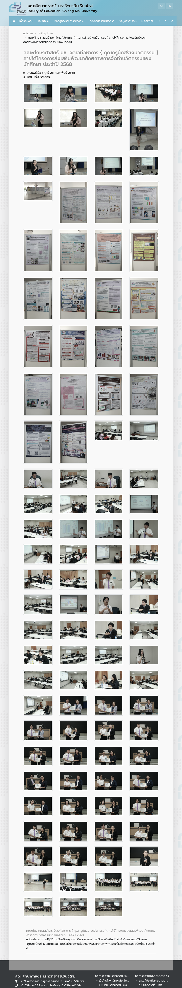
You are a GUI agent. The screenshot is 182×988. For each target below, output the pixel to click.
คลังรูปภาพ (46, 33)
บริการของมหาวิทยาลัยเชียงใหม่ (114, 976)
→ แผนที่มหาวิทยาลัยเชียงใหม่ (113, 985)
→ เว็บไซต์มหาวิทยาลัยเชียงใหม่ (114, 981)
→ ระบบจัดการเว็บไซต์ (148, 985)
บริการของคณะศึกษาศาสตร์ (152, 976)
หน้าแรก (28, 33)
